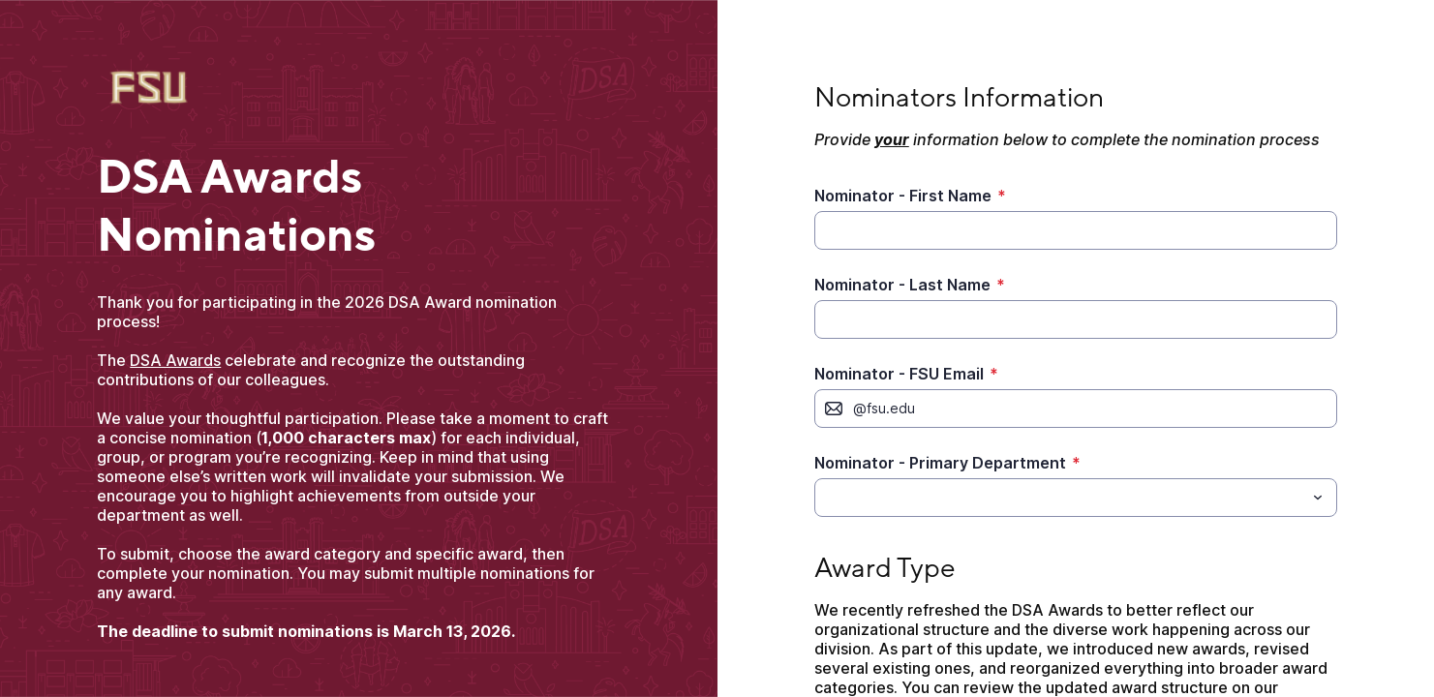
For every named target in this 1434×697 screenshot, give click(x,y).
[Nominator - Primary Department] (1059, 497)
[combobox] (1075, 497)
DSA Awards (175, 360)
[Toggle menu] (1317, 497)
